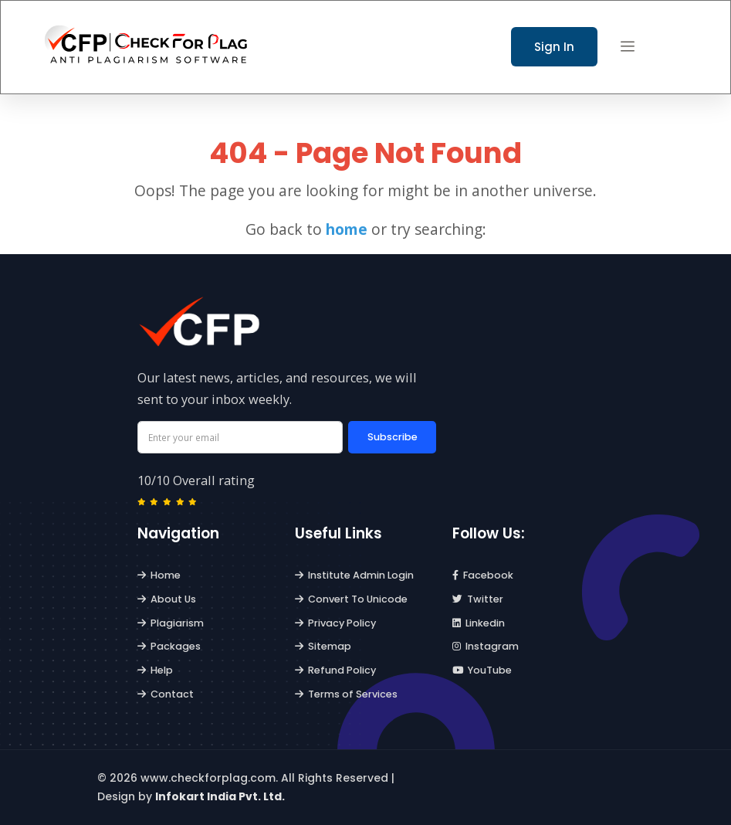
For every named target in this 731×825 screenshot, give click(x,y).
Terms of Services (346, 694)
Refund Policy (336, 670)
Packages (169, 646)
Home (159, 575)
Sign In (554, 47)
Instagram (485, 646)
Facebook (483, 575)
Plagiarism (171, 623)
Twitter (478, 599)
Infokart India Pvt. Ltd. (220, 796)
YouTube (482, 670)
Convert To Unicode (351, 599)
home (346, 229)
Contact (166, 694)
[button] (627, 47)
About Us (167, 599)
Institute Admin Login (355, 575)
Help (155, 670)
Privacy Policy (336, 623)
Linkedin (479, 623)
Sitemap (323, 646)
